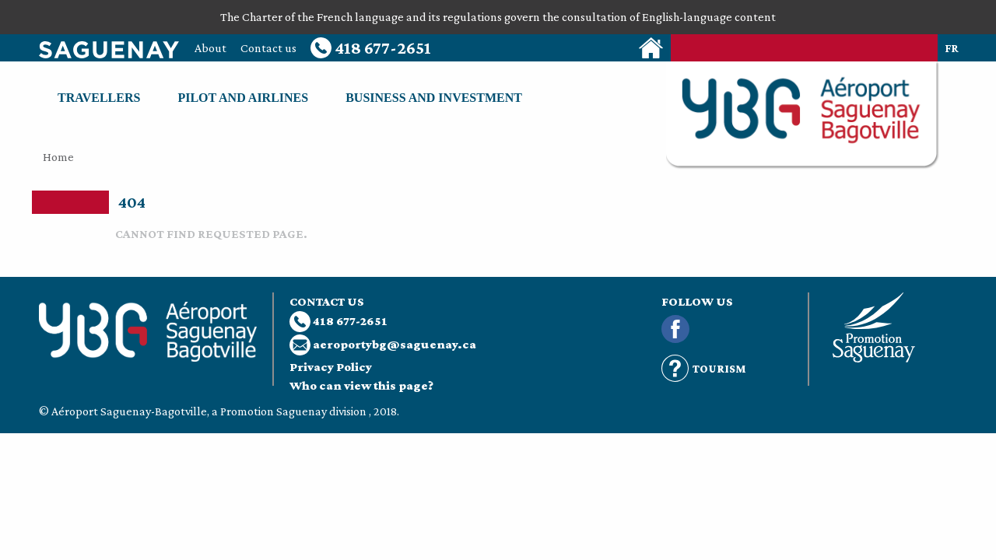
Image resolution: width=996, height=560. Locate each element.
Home (58, 156)
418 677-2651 (370, 48)
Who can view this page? (361, 385)
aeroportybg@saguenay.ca (394, 344)
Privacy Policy (330, 366)
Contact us (268, 47)
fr (952, 47)
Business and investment (433, 98)
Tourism (703, 368)
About (210, 47)
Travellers (99, 98)
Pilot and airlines (242, 98)
